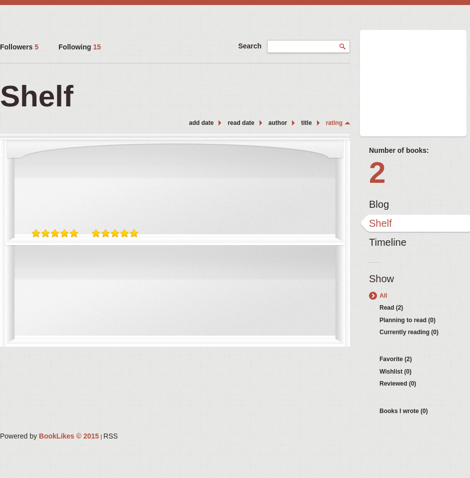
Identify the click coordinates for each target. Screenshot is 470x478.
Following (79, 47)
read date (241, 122)
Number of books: (399, 150)
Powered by (49, 436)
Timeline (387, 242)
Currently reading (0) (409, 332)
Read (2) (391, 307)
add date (201, 122)
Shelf (380, 223)
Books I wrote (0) (404, 411)
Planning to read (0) (408, 320)
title (306, 122)
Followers (19, 47)
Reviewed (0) (398, 383)
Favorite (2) (396, 359)
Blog (379, 204)
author (277, 122)
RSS (111, 436)
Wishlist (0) (396, 371)
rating (334, 122)
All (383, 295)
